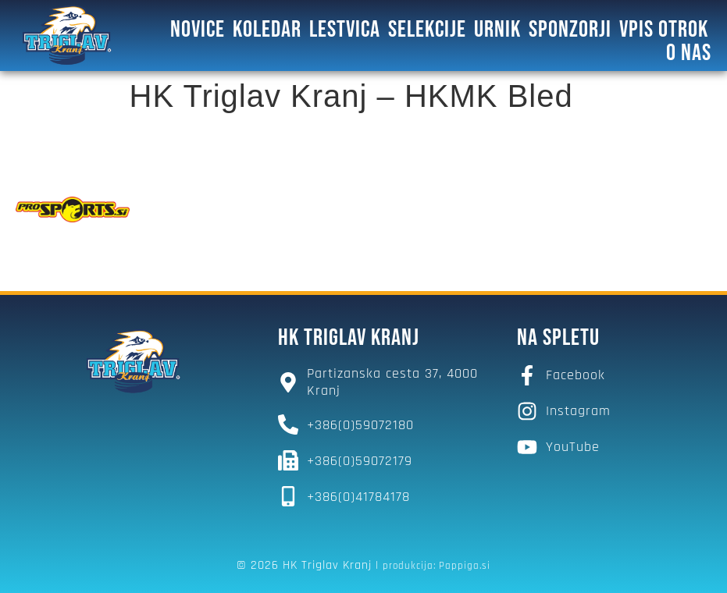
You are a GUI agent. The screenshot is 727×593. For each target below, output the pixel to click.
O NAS (688, 53)
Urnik (497, 29)
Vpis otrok (663, 29)
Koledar (267, 29)
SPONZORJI (570, 29)
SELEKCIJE (427, 29)
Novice (197, 29)
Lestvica (344, 29)
